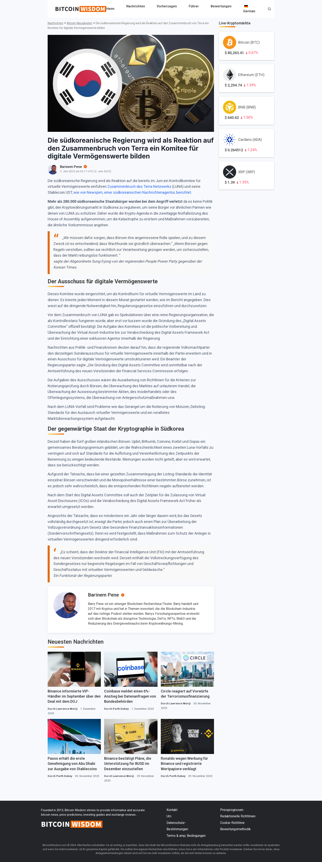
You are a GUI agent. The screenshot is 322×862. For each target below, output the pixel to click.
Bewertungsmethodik (235, 829)
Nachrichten (135, 6)
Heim (110, 9)
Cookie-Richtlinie (232, 823)
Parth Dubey (121, 708)
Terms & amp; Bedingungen (186, 836)
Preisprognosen (231, 810)
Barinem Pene (103, 595)
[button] (269, 9)
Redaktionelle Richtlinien (237, 816)
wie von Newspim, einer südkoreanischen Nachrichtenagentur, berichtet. (132, 192)
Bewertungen (221, 6)
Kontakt (172, 810)
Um (169, 816)
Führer (194, 6)
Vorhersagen (167, 6)
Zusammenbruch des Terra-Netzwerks (139, 186)
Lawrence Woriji (67, 708)
